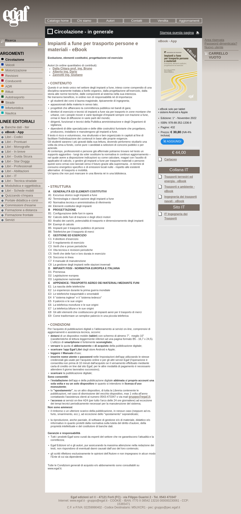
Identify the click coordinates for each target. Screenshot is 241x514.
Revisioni (11, 75)
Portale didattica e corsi (21, 200)
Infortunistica (14, 108)
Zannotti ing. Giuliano (68, 75)
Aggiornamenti (189, 20)
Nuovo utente (213, 47)
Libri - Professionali (18, 166)
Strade (10, 102)
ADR (8, 86)
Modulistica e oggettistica (22, 186)
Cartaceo (170, 159)
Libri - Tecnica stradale (21, 181)
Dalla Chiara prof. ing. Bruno (72, 68)
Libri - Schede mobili (19, 190)
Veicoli (10, 65)
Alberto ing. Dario (65, 71)
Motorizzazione (16, 70)
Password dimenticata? (220, 43)
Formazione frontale (19, 215)
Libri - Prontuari (16, 142)
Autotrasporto (14, 97)
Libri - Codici (14, 137)
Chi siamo (84, 20)
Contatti (136, 20)
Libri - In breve (15, 151)
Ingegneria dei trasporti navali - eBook (180, 199)
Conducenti (13, 81)
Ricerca (10, 40)
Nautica (10, 113)
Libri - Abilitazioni (17, 171)
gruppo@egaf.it (139, 396)
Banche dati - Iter (17, 127)
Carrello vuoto (218, 55)
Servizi (10, 220)
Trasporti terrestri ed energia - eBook (178, 179)
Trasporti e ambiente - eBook (179, 189)
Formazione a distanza (21, 210)
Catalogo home (58, 20)
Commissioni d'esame (20, 205)
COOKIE (115, 500)
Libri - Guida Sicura (18, 156)
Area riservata (214, 40)
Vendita (163, 20)
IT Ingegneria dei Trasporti (175, 216)
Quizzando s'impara (19, 195)
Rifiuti (9, 91)
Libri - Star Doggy (17, 161)
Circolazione (14, 59)
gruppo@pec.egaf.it (167, 507)
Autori (110, 20)
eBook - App (14, 132)
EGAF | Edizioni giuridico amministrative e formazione (22, 16)
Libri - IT (11, 176)
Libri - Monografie (17, 146)
